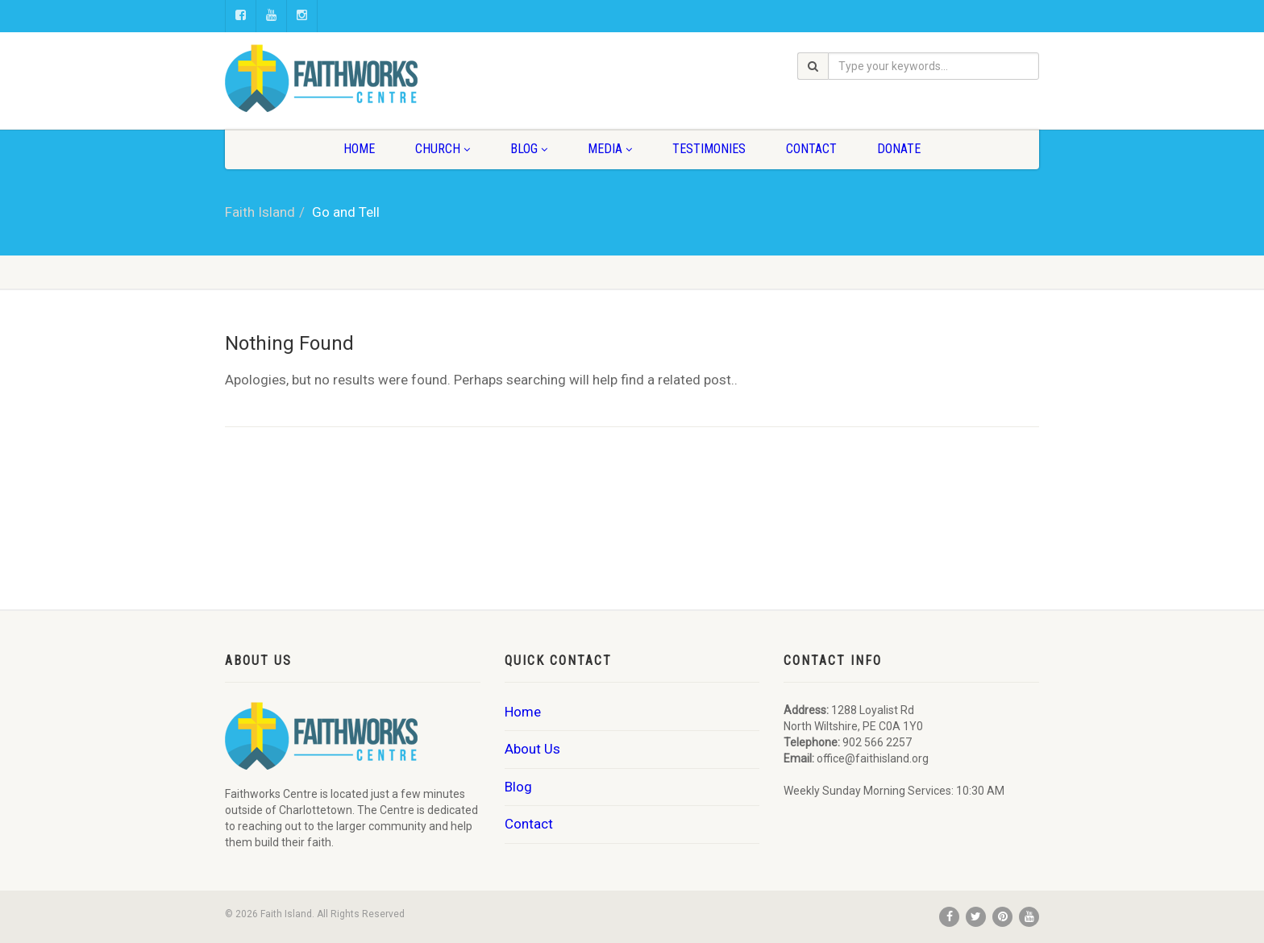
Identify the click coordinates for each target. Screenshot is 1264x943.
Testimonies (709, 148)
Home (359, 148)
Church (442, 148)
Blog (528, 148)
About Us (532, 749)
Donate (899, 148)
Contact (811, 148)
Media (610, 148)
